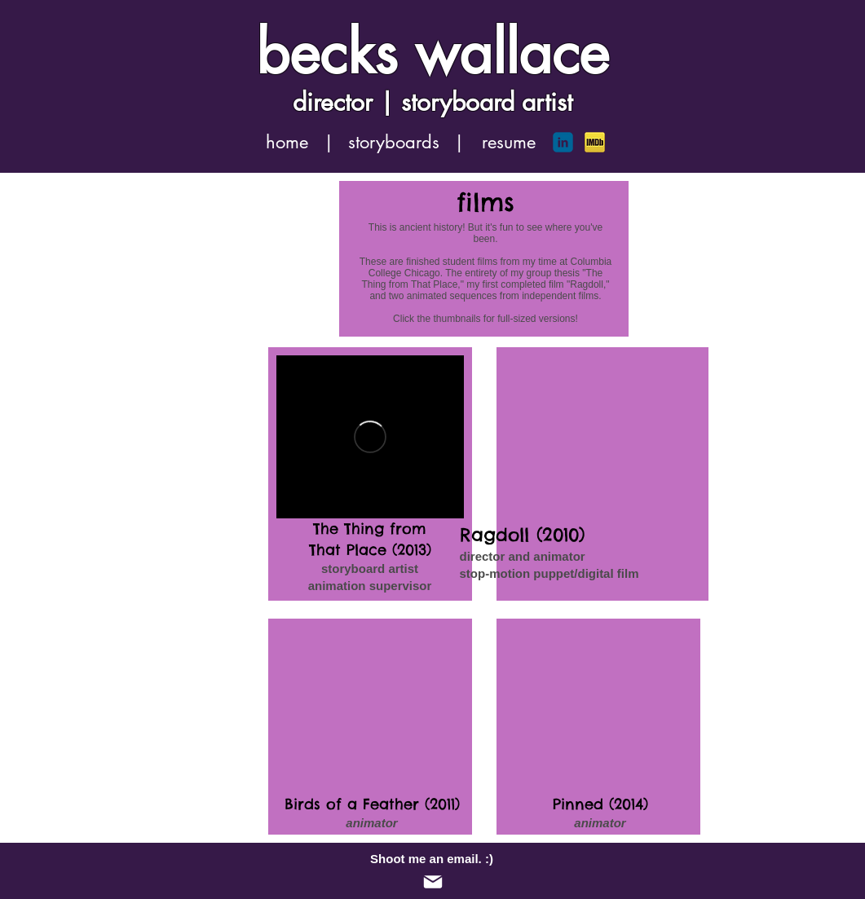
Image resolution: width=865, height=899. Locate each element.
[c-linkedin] (563, 142)
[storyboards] (394, 142)
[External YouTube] (370, 708)
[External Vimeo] (370, 436)
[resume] (508, 142)
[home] (287, 142)
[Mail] (433, 881)
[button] (329, 142)
